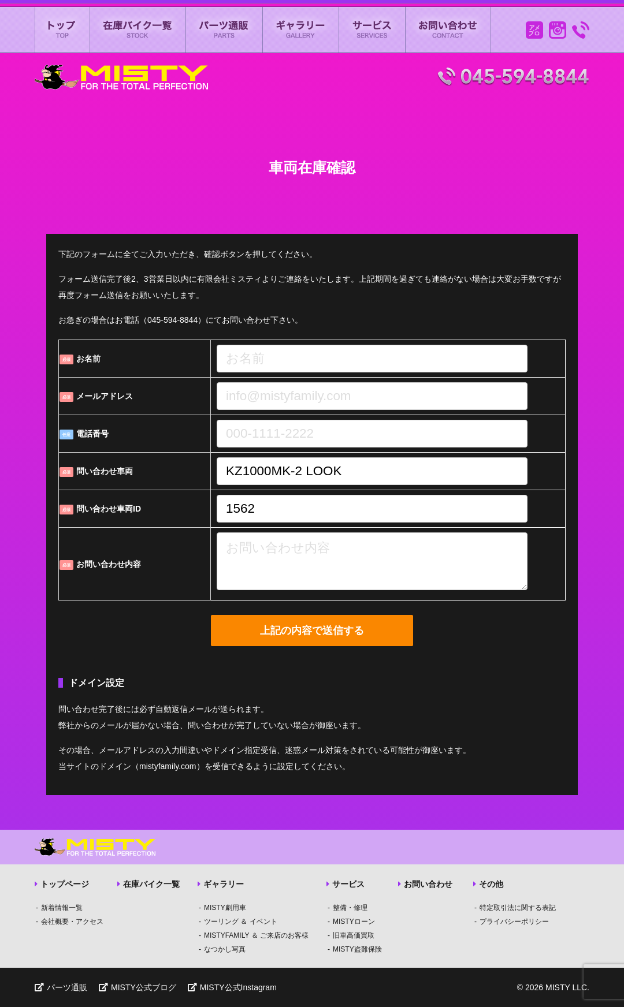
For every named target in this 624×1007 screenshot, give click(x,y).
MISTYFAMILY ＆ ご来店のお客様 (256, 935)
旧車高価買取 (353, 935)
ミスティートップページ (62, 30)
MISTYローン (354, 922)
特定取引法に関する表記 (518, 908)
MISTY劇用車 (225, 908)
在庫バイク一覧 (138, 30)
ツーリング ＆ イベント (240, 922)
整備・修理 (350, 908)
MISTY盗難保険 (357, 949)
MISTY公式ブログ (137, 987)
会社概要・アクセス (72, 922)
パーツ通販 (224, 30)
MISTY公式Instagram (232, 987)
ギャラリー (301, 30)
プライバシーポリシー (514, 922)
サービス (372, 30)
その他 (488, 884)
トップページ (62, 884)
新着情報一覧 (62, 908)
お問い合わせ (448, 30)
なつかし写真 (225, 949)
